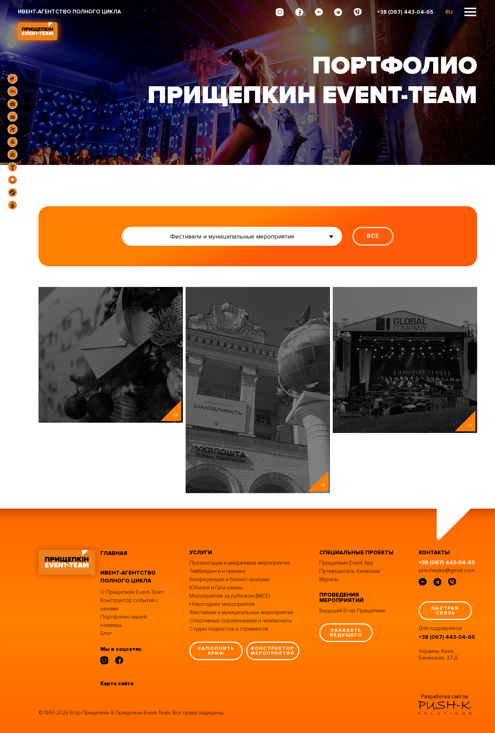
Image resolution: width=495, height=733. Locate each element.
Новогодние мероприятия (221, 604)
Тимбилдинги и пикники (217, 571)
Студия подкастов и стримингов (228, 628)
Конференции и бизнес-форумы (229, 579)
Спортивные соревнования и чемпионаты (240, 620)
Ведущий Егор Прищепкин (352, 610)
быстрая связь (445, 610)
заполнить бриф (216, 650)
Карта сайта (116, 683)
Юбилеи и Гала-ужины (216, 587)
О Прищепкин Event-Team (132, 592)
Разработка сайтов (444, 696)
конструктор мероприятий (273, 650)
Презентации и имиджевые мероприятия (239, 562)
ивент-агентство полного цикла (128, 576)
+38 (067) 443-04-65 (405, 12)
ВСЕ (373, 236)
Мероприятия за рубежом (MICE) (229, 595)
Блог (106, 633)
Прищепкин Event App (346, 562)
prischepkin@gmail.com (447, 570)
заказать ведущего (346, 632)
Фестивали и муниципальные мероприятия (241, 612)
